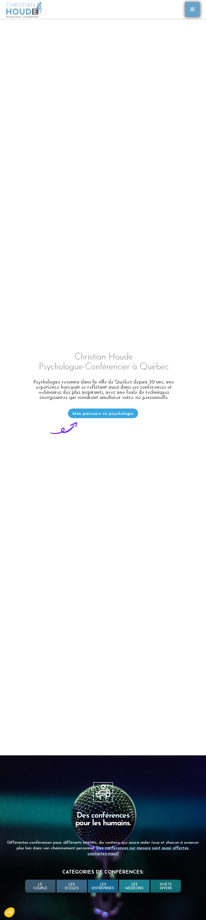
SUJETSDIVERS (166, 886)
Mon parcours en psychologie (103, 414)
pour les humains (102, 823)
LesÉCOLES (71, 886)
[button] (192, 9)
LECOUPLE (40, 886)
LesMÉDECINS (134, 886)
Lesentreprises (103, 886)
